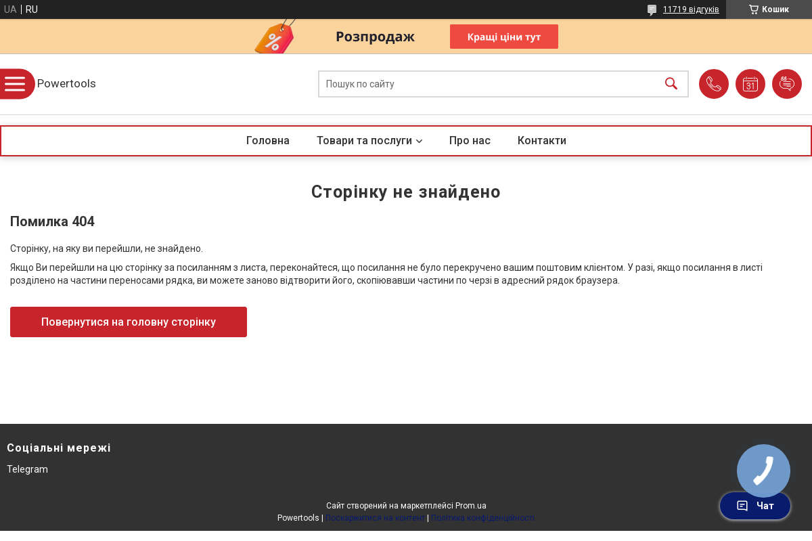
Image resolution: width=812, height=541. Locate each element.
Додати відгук (787, 84)
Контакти (542, 140)
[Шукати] (671, 84)
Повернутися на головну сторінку (128, 322)
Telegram (27, 469)
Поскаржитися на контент (375, 518)
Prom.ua (471, 506)
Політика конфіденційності (483, 518)
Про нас (470, 140)
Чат (755, 506)
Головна (268, 140)
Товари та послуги (364, 140)
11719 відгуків (691, 9)
